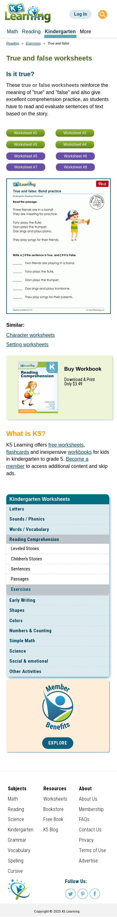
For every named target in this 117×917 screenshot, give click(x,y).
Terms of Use (92, 850)
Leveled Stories (25, 548)
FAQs (84, 819)
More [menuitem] (85, 31)
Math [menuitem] (12, 31)
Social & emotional (28, 661)
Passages (20, 579)
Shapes (16, 610)
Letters (16, 509)
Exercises (21, 589)
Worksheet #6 (75, 156)
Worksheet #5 (25, 156)
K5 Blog (50, 830)
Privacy (86, 840)
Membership (91, 809)
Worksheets (55, 799)
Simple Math (22, 641)
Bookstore (53, 809)
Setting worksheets (27, 344)
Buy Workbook (83, 369)
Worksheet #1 (25, 133)
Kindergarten (20, 830)
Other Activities (25, 671)
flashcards (17, 452)
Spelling (15, 861)
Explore (57, 743)
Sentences (20, 569)
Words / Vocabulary (29, 529)
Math (13, 799)
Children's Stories (26, 559)
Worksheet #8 (75, 167)
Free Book (53, 819)
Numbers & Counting (30, 630)
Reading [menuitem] (31, 31)
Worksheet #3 (25, 144)
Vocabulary (19, 850)
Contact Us (90, 830)
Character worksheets (30, 335)
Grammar (17, 840)
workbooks (79, 452)
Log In (80, 14)
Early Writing (22, 600)
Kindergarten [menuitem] (60, 31)
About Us (88, 799)
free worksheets (66, 445)
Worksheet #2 (74, 133)
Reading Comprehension (34, 539)
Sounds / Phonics (27, 519)
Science (17, 651)
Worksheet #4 (74, 144)
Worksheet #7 (25, 167)
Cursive (15, 871)
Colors (15, 620)
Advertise (88, 861)
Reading (12, 43)
